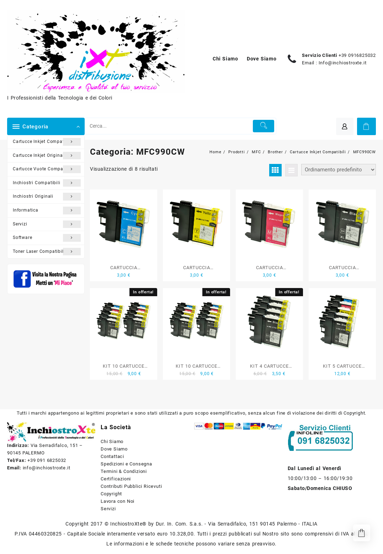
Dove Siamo (114, 449)
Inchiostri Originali (47, 197)
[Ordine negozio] (338, 169)
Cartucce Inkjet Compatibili (47, 142)
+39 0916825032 (357, 55)
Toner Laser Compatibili (47, 252)
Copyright (111, 493)
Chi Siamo (112, 441)
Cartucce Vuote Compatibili (47, 169)
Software (47, 238)
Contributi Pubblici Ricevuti (131, 486)
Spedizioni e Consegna (126, 464)
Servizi (47, 224)
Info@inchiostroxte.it (343, 62)
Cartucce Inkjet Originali (47, 156)
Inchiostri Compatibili (47, 183)
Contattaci (112, 456)
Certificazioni (116, 478)
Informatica (47, 210)
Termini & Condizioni (124, 471)
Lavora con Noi (117, 501)
